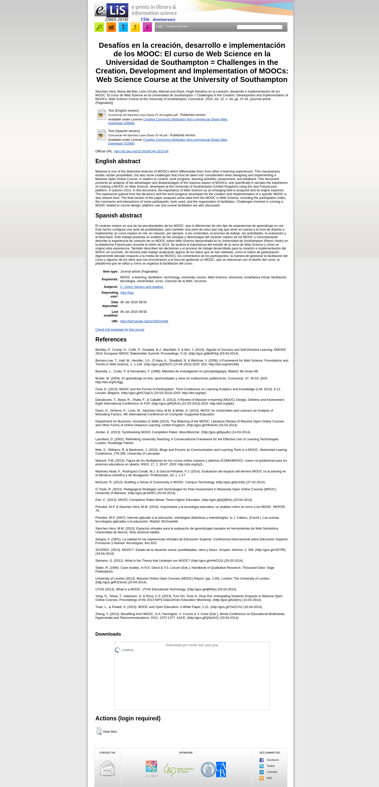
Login (159, 26)
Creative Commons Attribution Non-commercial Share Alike (185, 119)
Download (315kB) (121, 143)
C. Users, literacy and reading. (141, 287)
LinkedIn (268, 772)
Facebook (269, 760)
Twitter (267, 766)
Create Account (177, 26)
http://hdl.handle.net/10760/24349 (144, 321)
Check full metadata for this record (119, 329)
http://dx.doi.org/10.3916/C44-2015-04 (141, 151)
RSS (266, 778)
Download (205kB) (121, 123)
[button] (99, 731)
